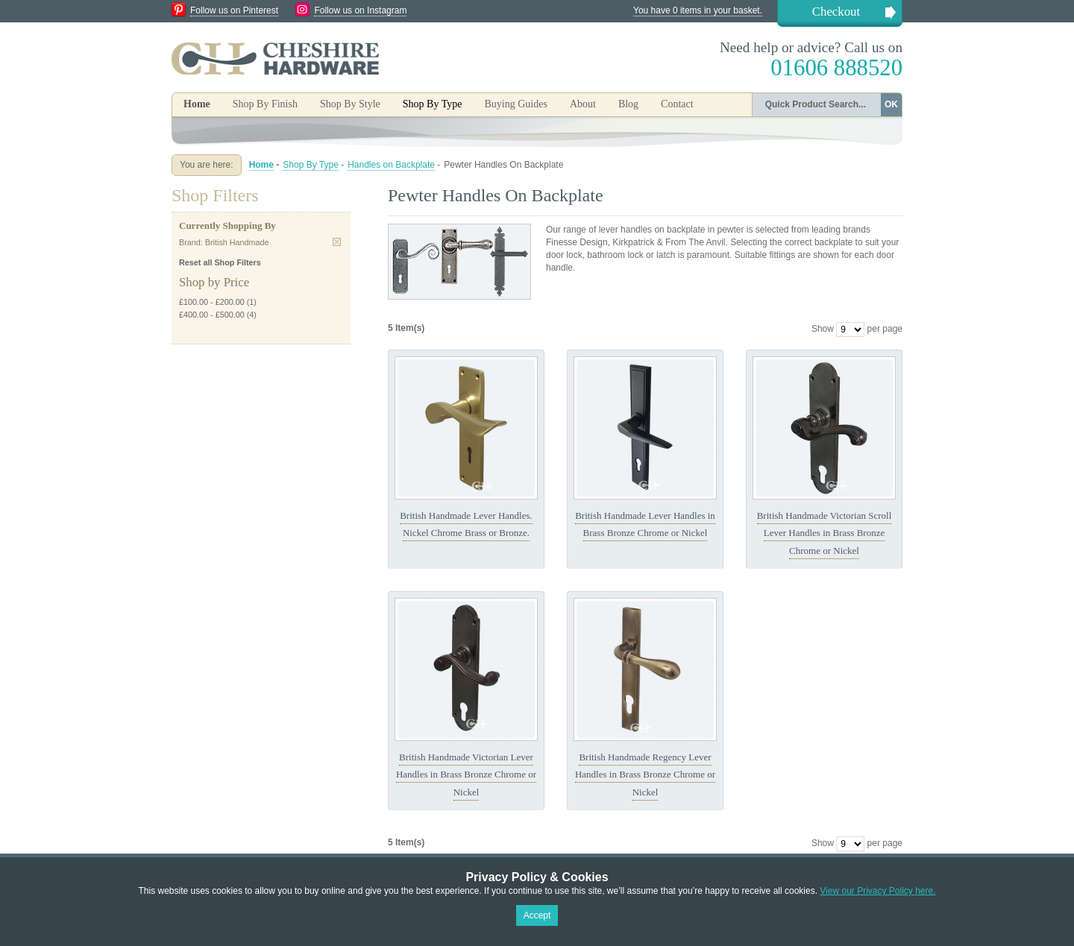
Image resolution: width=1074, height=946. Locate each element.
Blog (628, 104)
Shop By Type (311, 165)
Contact (677, 104)
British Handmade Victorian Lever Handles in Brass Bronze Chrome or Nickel (466, 774)
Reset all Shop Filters (220, 262)
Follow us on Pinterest (234, 10)
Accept (537, 915)
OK (891, 104)
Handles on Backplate (391, 165)
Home (196, 104)
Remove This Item (337, 242)
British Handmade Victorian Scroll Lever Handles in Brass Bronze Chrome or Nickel (824, 533)
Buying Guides (515, 104)
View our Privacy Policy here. (877, 891)
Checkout (836, 11)
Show (822, 329)
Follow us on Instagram (360, 10)
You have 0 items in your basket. (697, 10)
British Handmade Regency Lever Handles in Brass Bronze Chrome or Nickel (645, 774)
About (583, 104)
